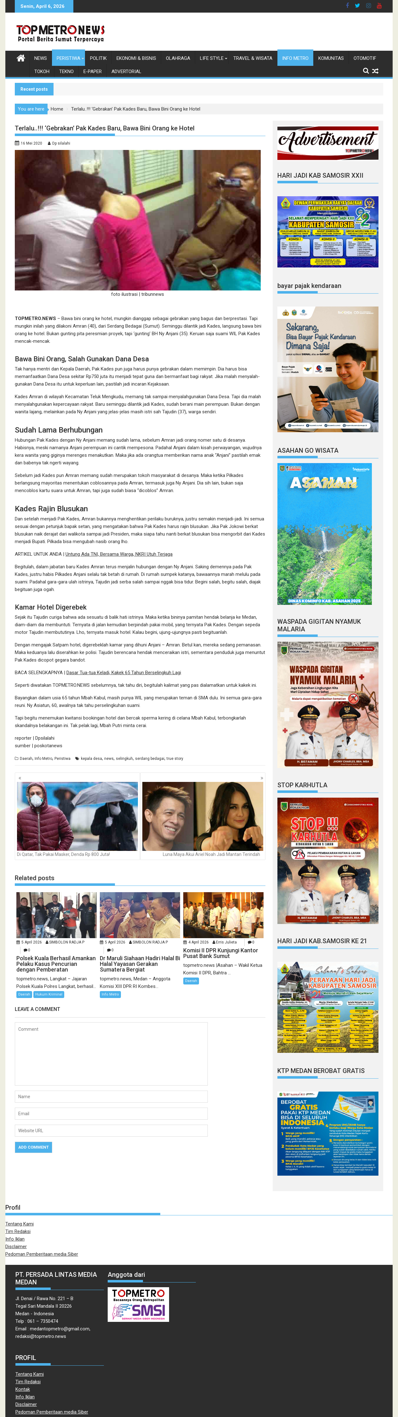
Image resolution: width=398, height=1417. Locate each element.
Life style (212, 58)
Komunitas (331, 58)
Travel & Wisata (252, 58)
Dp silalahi (61, 143)
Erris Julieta (226, 942)
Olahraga (178, 58)
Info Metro (295, 58)
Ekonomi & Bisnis (136, 58)
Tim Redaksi (18, 1231)
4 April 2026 (198, 942)
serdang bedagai (149, 758)
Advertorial (126, 71)
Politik (98, 58)
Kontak (22, 1389)
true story (175, 758)
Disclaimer (16, 1246)
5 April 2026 (31, 942)
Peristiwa (68, 58)
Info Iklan (15, 1239)
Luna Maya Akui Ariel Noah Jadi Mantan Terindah (202, 819)
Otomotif (365, 58)
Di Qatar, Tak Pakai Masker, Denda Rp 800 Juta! (77, 819)
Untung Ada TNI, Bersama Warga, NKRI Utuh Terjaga (119, 554)
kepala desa (91, 758)
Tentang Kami (19, 1224)
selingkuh (124, 758)
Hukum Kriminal (48, 994)
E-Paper (92, 71)
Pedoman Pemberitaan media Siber (41, 1254)
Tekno (66, 71)
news (109, 758)
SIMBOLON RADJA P (66, 942)
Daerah (26, 758)
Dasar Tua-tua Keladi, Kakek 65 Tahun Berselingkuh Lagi (123, 672)
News (40, 58)
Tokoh (41, 71)
